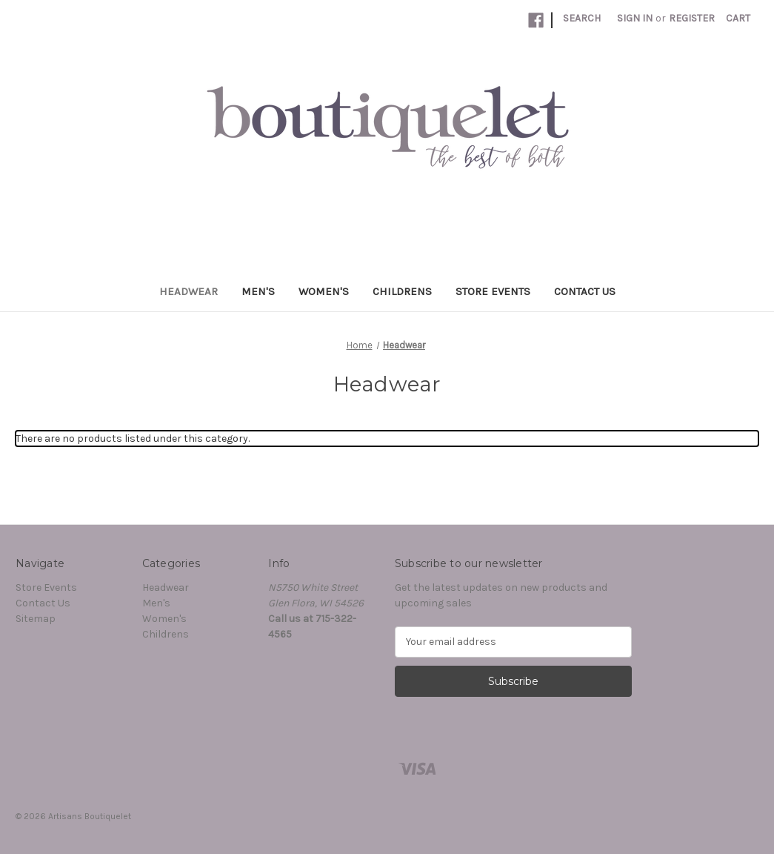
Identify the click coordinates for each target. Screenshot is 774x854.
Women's (323, 291)
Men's (258, 291)
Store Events (493, 291)
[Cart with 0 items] (738, 18)
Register (692, 18)
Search (582, 18)
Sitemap (36, 618)
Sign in (635, 18)
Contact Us (584, 291)
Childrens (402, 291)
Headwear (188, 291)
